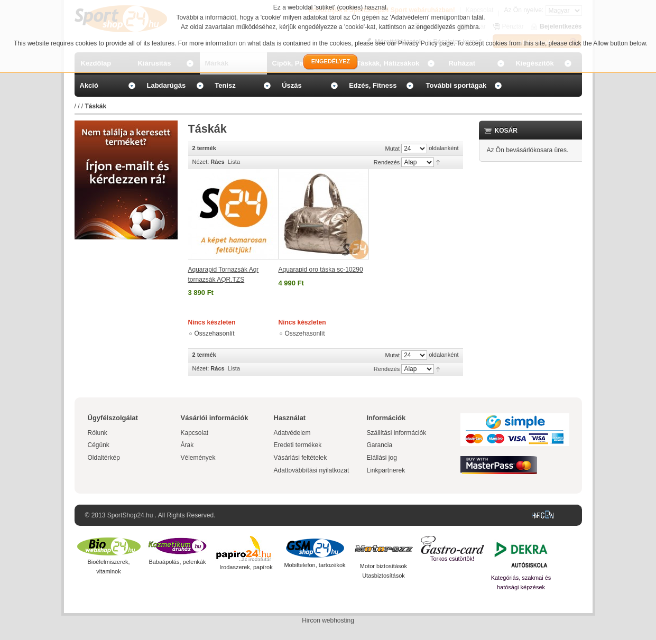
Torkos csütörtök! (452, 558)
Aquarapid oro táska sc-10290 (321, 269)
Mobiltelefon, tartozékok (314, 565)
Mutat (392, 148)
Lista (234, 162)
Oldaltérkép (104, 457)
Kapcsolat (195, 433)
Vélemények (198, 457)
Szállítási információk (397, 433)
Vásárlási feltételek (300, 457)
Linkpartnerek (386, 470)
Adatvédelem (292, 433)
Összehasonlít (215, 333)
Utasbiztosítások (383, 575)
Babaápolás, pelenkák (177, 562)
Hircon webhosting (328, 620)
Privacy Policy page (426, 43)
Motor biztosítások (383, 566)
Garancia (380, 445)
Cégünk (98, 445)
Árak (187, 445)
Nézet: (200, 162)
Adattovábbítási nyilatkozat (311, 470)
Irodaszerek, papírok (245, 567)
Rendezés (387, 162)
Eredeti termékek (298, 445)
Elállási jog (382, 457)
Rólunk (97, 433)
